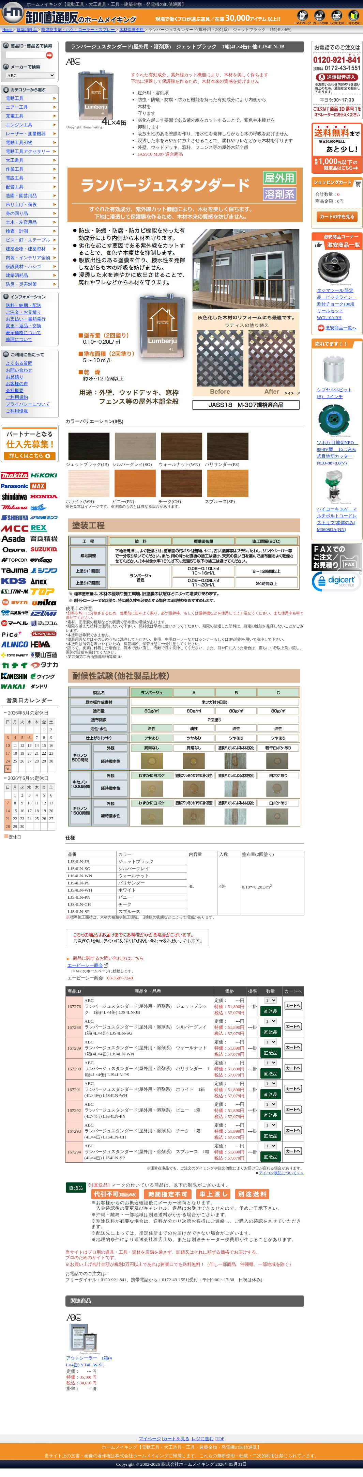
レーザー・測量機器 (26, 133)
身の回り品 (17, 213)
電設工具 (15, 177)
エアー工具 (17, 107)
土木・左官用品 (21, 222)
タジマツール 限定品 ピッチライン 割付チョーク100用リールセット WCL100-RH (337, 304)
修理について (19, 339)
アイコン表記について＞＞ (281, 1173)
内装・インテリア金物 (28, 257)
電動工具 (15, 98)
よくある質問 (19, 363)
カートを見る (176, 1438)
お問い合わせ (19, 370)
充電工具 (15, 116)
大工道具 (15, 160)
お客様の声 (17, 383)
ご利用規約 (17, 397)
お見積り (15, 376)
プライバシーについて (28, 404)
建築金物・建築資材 (26, 248)
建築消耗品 (17, 275)
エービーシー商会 (85, 965)
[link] (337, 583)
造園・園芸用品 (21, 195)
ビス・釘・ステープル (28, 239)
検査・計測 (17, 231)
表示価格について (23, 332)
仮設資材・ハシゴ (23, 266)
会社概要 (15, 390)
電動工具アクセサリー (28, 151)
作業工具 (15, 169)
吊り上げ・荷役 (21, 204)
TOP (220, 1438)
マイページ (150, 1438)
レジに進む (203, 1438)
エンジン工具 (19, 124)
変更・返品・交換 (23, 325)
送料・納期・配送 (23, 305)
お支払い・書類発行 (26, 318)
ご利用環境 (17, 410)
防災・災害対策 (21, 284)
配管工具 (15, 186)
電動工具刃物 (19, 142)
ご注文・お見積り (23, 312)
